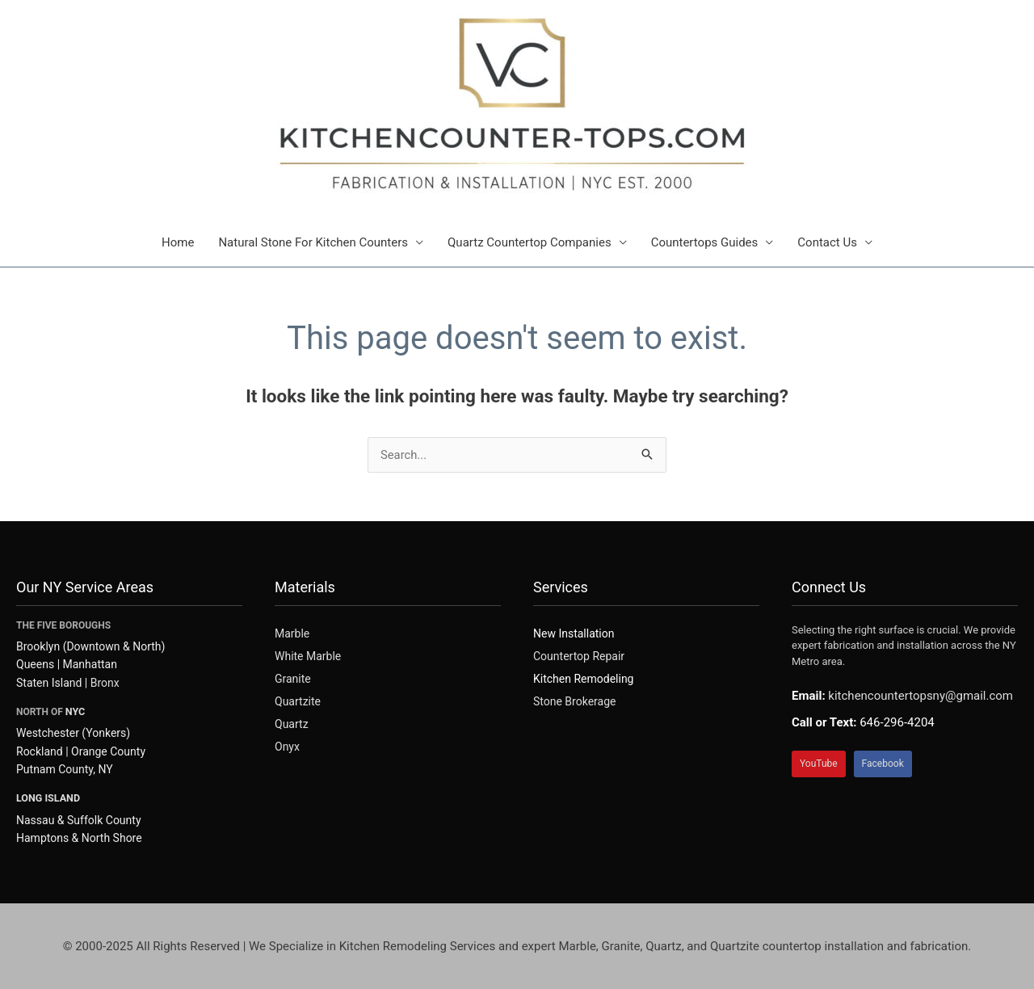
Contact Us (827, 242)
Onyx (287, 746)
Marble (292, 633)
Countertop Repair (578, 656)
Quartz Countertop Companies (530, 242)
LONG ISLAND (47, 796)
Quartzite (298, 701)
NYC (74, 711)
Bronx (105, 682)
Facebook (883, 763)
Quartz (292, 724)
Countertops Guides (705, 242)
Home (178, 242)
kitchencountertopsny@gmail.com (920, 695)
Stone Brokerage (574, 701)
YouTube (819, 763)
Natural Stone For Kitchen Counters (313, 242)
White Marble (308, 656)
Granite (293, 678)
